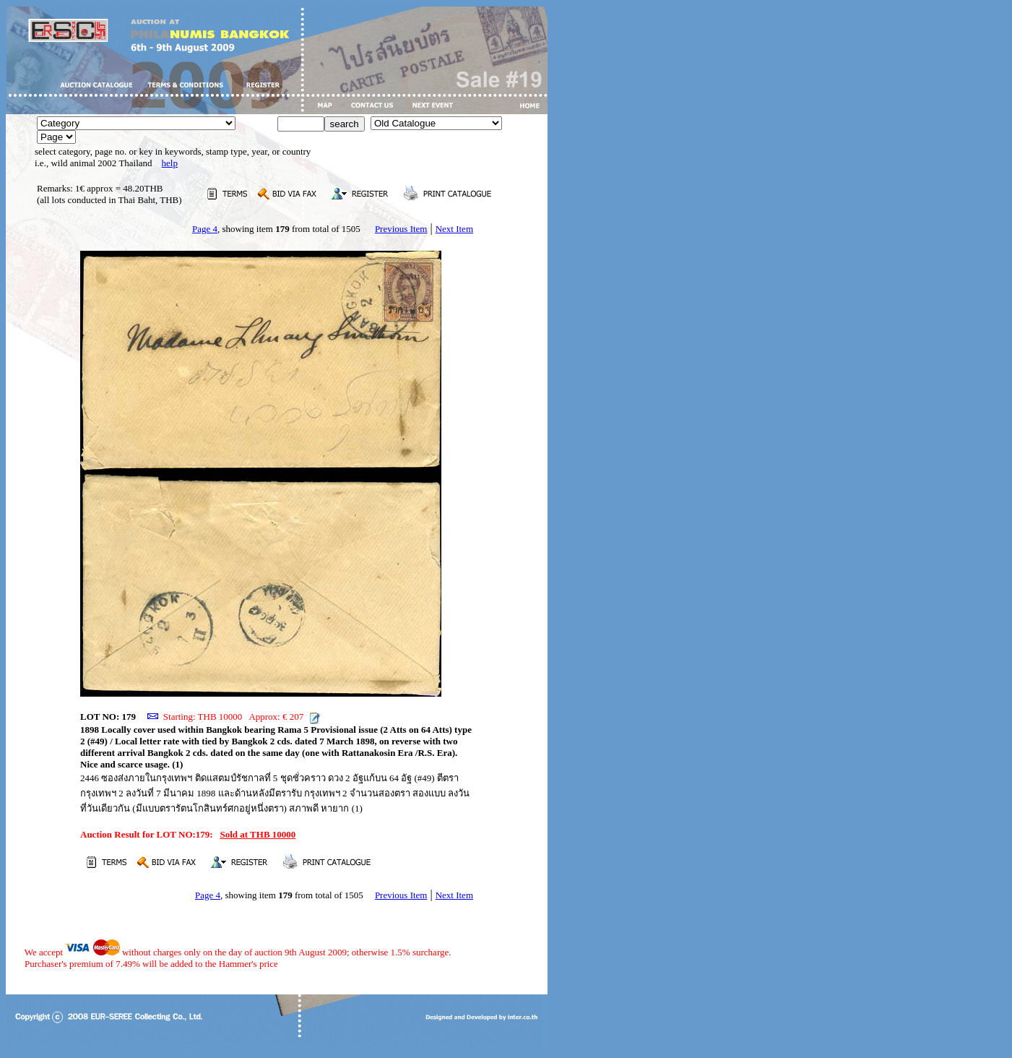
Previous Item (401, 228)
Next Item (454, 228)
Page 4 (204, 228)
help (170, 163)
